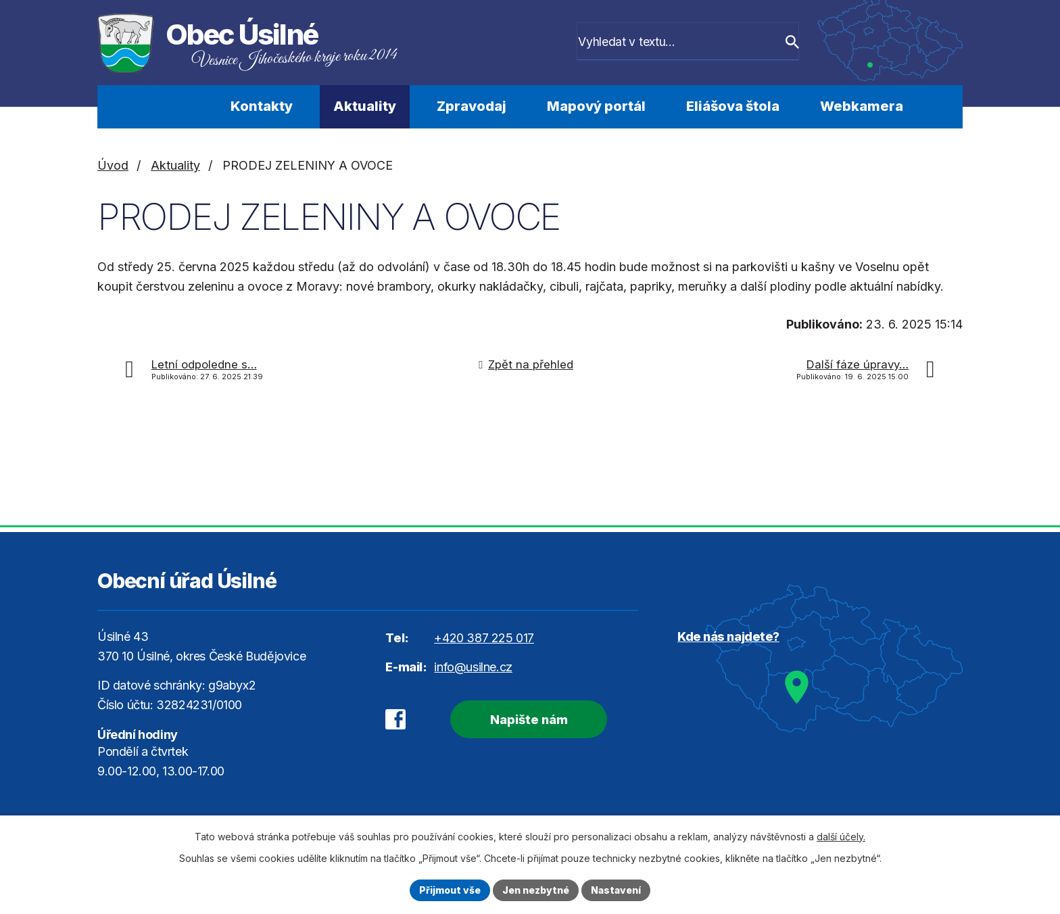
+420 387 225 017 (484, 638)
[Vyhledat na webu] (699, 42)
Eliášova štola (732, 106)
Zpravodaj (471, 106)
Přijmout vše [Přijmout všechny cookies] (450, 890)
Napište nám (528, 720)
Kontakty (262, 106)
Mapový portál (596, 106)
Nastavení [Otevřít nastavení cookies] (616, 890)
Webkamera (861, 106)
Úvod (173, 106)
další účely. (841, 836)
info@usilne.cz (473, 667)
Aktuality (364, 106)
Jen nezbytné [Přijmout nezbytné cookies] (535, 890)
